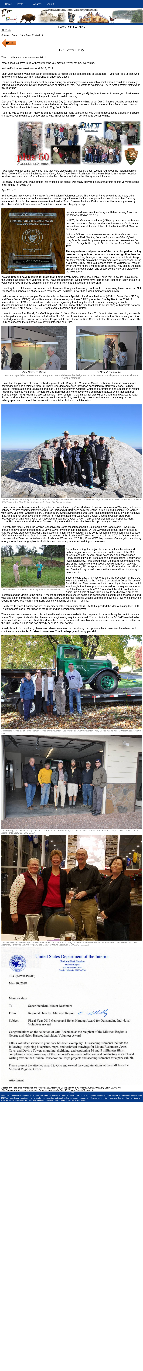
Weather (37, 4)
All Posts (6, 30)
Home (8, 4)
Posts (62, 27)
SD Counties (76, 27)
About (50, 4)
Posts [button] (20, 4)
